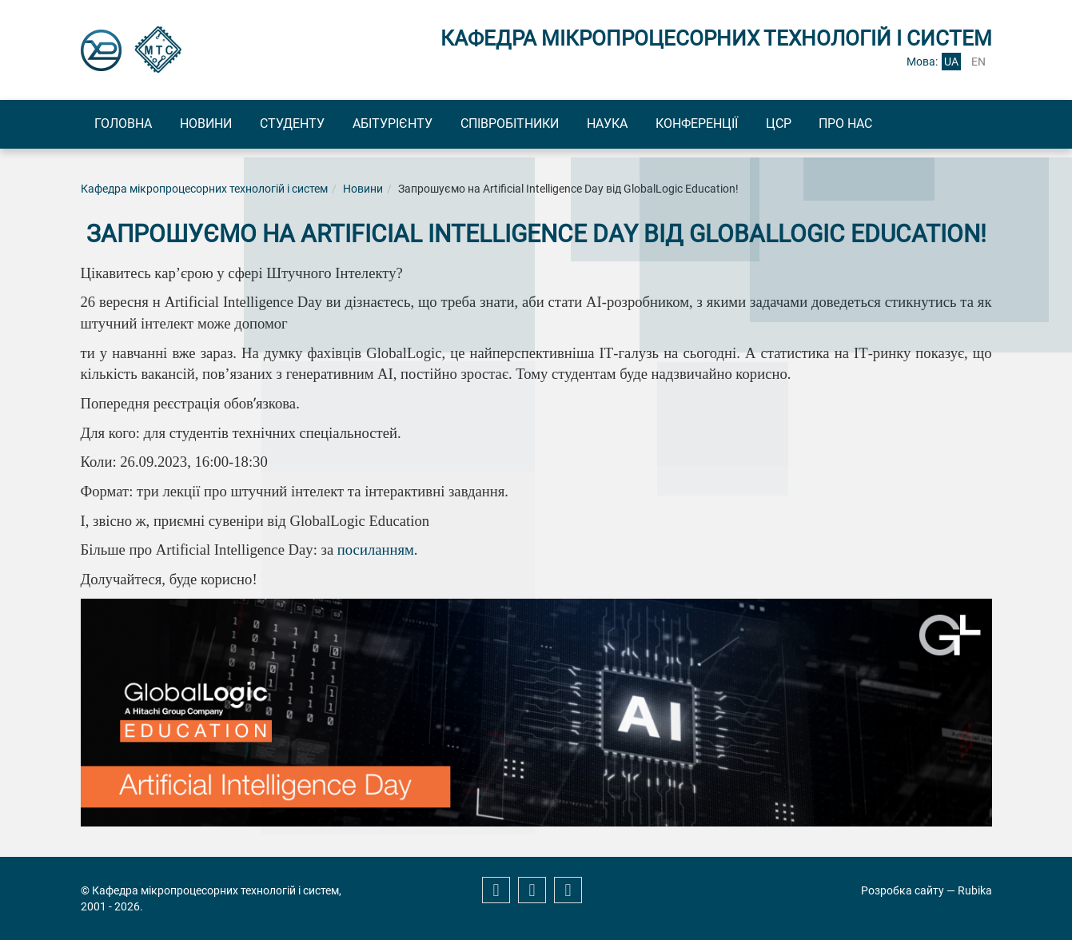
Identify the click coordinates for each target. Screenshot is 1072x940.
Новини (219, 124)
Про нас (921, 124)
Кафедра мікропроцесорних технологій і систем (204, 190)
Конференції (754, 124)
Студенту (314, 124)
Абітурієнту (424, 124)
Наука (656, 124)
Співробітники (549, 124)
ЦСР (845, 124)
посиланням (375, 552)
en (978, 61)
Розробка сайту (902, 890)
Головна (128, 124)
